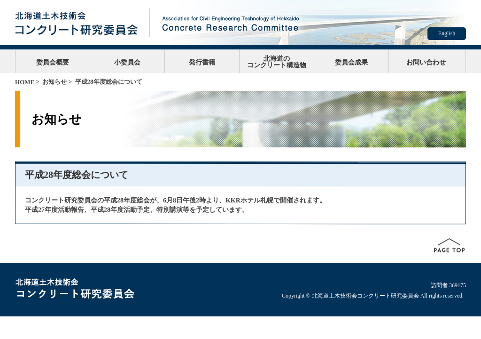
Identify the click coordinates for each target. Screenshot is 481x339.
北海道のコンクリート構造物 (276, 62)
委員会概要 (52, 62)
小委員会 (127, 62)
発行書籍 (202, 62)
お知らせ (54, 81)
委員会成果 (351, 62)
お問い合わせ (426, 62)
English (447, 33)
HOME (24, 82)
